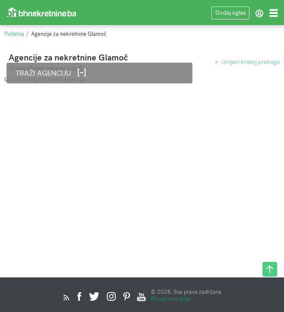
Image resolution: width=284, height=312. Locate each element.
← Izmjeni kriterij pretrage (247, 62)
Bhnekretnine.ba (170, 298)
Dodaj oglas (230, 13)
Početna (14, 34)
